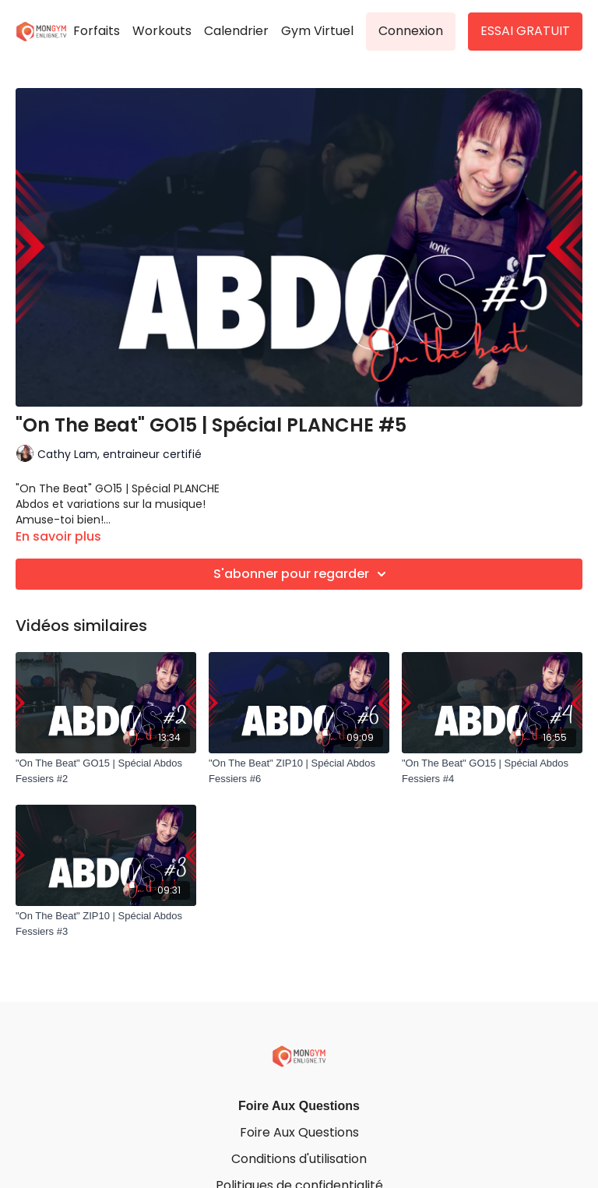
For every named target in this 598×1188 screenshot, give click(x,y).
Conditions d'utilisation (299, 1159)
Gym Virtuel (317, 31)
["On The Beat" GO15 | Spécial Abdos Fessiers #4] (492, 771)
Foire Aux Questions (299, 1105)
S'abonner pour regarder (302, 574)
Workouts (162, 31)
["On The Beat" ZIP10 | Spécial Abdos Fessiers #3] (106, 923)
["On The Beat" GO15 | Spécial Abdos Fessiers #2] (106, 771)
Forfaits (96, 31)
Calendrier (236, 31)
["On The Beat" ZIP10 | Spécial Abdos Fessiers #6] (299, 771)
